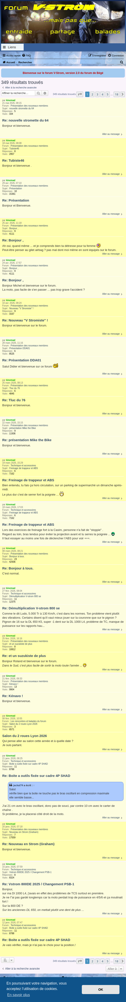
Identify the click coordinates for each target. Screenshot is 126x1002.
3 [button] (97, 94)
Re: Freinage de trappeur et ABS (28, 480)
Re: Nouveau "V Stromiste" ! (25, 320)
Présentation (15, 188)
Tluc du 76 (14, 388)
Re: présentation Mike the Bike (26, 440)
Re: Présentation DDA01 (21, 360)
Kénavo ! (13, 684)
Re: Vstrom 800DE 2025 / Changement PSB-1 (38, 884)
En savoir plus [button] (18, 995)
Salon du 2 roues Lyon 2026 (23, 724)
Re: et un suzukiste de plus (24, 656)
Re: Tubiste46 (13, 160)
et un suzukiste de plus (20, 644)
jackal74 (18, 785)
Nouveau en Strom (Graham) (23, 832)
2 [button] (92, 94)
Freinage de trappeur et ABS (23, 468)
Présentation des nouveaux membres (29, 106)
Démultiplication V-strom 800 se (25, 596)
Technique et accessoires (23, 465)
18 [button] (116, 94)
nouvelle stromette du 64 (21, 108)
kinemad (10, 100)
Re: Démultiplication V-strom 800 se (31, 608)
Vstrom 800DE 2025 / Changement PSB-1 (30, 872)
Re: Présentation (15, 200)
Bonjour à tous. (16, 556)
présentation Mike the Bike (22, 428)
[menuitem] (26, 55)
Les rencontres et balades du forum (28, 721)
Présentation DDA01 (19, 348)
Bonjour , (13, 228)
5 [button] (107, 94)
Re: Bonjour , (12, 240)
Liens (12, 47)
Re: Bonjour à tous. (17, 568)
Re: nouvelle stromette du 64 (25, 120)
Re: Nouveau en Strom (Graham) (28, 844)
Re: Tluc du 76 (13, 400)
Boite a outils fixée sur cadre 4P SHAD (28, 764)
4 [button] (102, 94)
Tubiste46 (14, 148)
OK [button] (100, 989)
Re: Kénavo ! (12, 696)
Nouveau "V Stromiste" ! (21, 308)
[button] (79, 94)
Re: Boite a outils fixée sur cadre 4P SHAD (36, 776)
